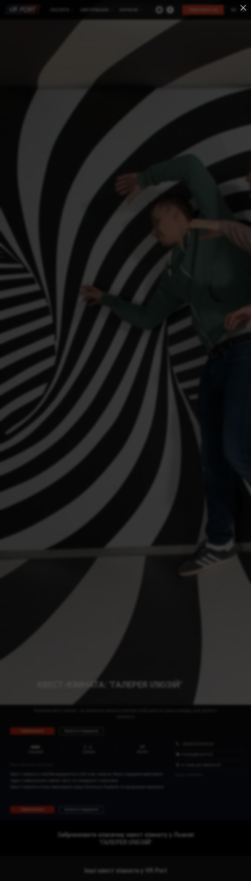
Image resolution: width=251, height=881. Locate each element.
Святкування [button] (94, 10)
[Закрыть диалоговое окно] (243, 7)
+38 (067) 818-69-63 (197, 744)
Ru (233, 10)
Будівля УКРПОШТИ (189, 775)
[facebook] (170, 10)
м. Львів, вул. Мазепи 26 (201, 765)
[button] (203, 10)
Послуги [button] (60, 10)
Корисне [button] (129, 10)
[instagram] (159, 10)
